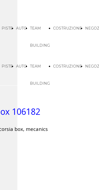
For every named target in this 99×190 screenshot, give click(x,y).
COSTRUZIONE (67, 28)
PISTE (7, 28)
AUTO (21, 28)
